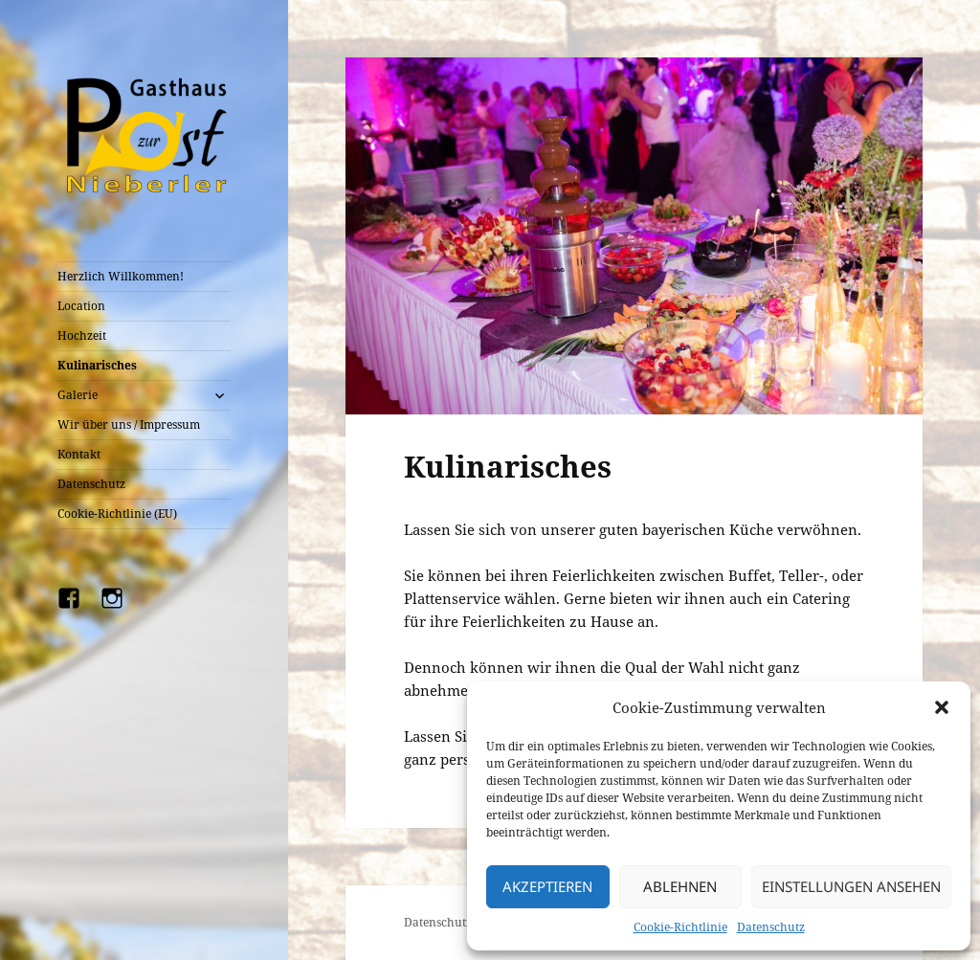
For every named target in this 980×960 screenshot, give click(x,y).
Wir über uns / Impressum (128, 424)
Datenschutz (771, 927)
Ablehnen (680, 886)
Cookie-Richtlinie (680, 927)
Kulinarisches (97, 365)
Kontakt (78, 454)
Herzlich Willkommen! (120, 276)
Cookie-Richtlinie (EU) (117, 513)
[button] (941, 707)
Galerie (77, 395)
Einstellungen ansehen (851, 886)
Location (81, 306)
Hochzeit (81, 335)
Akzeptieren (547, 886)
